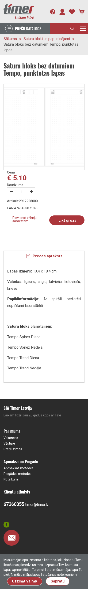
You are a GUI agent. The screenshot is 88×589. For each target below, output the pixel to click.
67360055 (14, 504)
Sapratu (58, 581)
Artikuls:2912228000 (22, 201)
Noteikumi (11, 479)
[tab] (44, 256)
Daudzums (15, 185)
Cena (11, 172)
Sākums (10, 39)
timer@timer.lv (37, 504)
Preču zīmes (13, 449)
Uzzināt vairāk (24, 581)
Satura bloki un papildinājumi (46, 39)
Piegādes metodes (17, 474)
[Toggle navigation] (82, 28)
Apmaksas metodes (19, 468)
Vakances (11, 438)
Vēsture (9, 443)
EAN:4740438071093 (22, 208)
